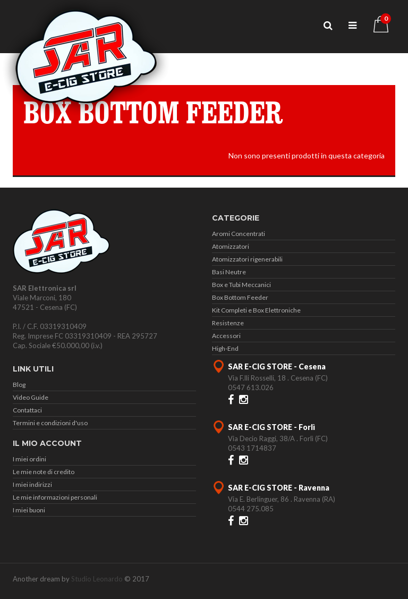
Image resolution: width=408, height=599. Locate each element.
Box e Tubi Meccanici (241, 285)
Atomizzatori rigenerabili (247, 259)
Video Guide (30, 397)
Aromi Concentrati (238, 234)
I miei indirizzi (32, 484)
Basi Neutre (229, 272)
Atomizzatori (230, 246)
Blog (19, 385)
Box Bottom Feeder (240, 297)
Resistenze (228, 323)
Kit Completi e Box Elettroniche (256, 310)
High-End (225, 348)
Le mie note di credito (43, 472)
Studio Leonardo (97, 579)
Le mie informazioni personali (55, 497)
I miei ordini (29, 459)
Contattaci (27, 410)
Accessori (226, 336)
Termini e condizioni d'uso (50, 423)
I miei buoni (29, 510)
